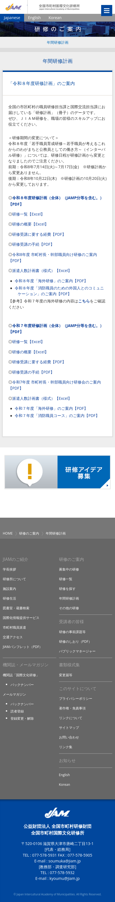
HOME (8, 533)
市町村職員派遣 (14, 627)
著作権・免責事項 (72, 708)
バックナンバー (22, 684)
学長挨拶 (9, 569)
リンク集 (65, 747)
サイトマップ (69, 727)
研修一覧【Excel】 (28, 214)
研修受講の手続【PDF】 (33, 244)
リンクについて (70, 718)
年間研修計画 (57, 42)
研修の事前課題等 (72, 631)
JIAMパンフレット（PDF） (22, 646)
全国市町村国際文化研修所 (59, 7)
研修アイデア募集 (57, 472)
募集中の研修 (69, 569)
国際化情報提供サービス (21, 617)
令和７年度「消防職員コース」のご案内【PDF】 (57, 415)
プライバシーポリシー (75, 698)
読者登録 (17, 711)
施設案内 (9, 588)
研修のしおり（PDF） (75, 641)
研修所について (14, 579)
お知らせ (67, 760)
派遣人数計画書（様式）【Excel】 (42, 270)
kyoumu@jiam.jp (64, 878)
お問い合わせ (69, 737)
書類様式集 (69, 665)
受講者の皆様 (71, 621)
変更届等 (65, 675)
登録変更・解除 (22, 718)
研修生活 (9, 598)
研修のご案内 (29, 533)
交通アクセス (13, 637)
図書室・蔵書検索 (16, 608)
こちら (84, 301)
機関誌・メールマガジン (25, 665)
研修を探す (67, 588)
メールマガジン (14, 694)
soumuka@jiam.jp (64, 861)
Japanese (12, 17)
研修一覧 (65, 579)
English (34, 17)
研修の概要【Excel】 (30, 224)
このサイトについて (77, 688)
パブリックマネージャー (77, 651)
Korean (55, 17)
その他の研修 (69, 608)
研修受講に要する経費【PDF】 (39, 234)
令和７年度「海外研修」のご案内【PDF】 (51, 408)
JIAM (13, 7)
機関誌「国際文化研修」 (21, 675)
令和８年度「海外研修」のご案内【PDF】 (51, 280)
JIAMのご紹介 (15, 559)
